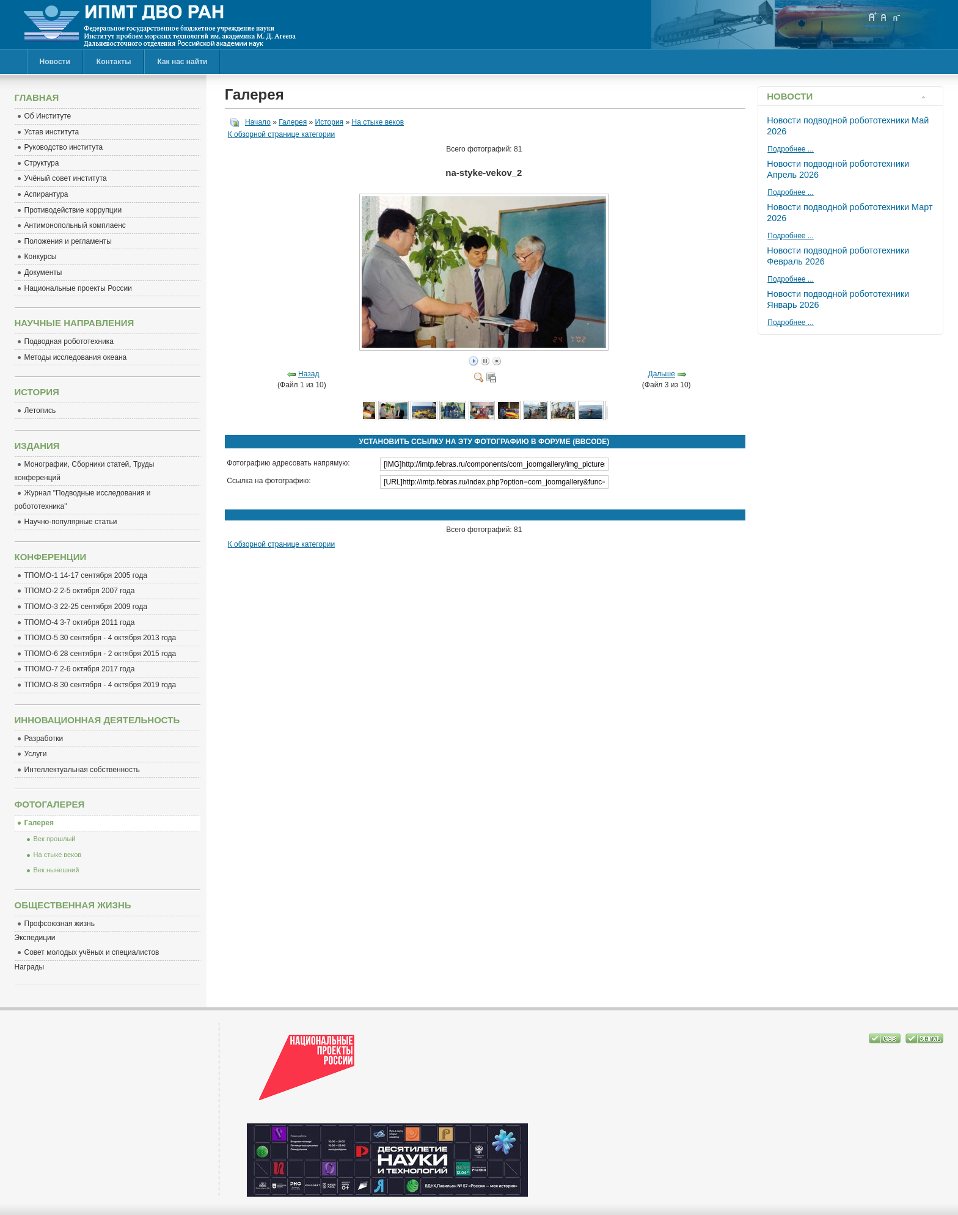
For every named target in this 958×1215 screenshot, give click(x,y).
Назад (308, 374)
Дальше (661, 374)
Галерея (293, 122)
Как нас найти (182, 61)
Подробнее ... (790, 149)
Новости (55, 61)
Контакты (114, 61)
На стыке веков (377, 122)
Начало (258, 122)
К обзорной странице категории (281, 134)
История (329, 122)
